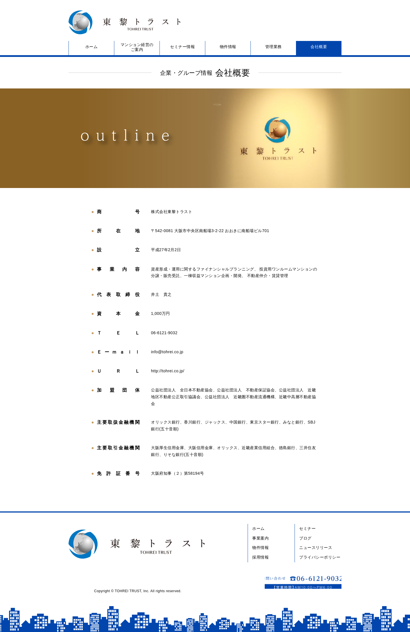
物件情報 (228, 46)
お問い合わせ (294, 22)
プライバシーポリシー (319, 557)
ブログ (305, 538)
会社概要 (318, 46)
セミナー (307, 528)
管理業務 (273, 46)
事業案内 (260, 538)
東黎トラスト (122, 22)
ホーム (91, 46)
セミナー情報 (182, 46)
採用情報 (260, 557)
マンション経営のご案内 (137, 47)
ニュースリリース (315, 547)
